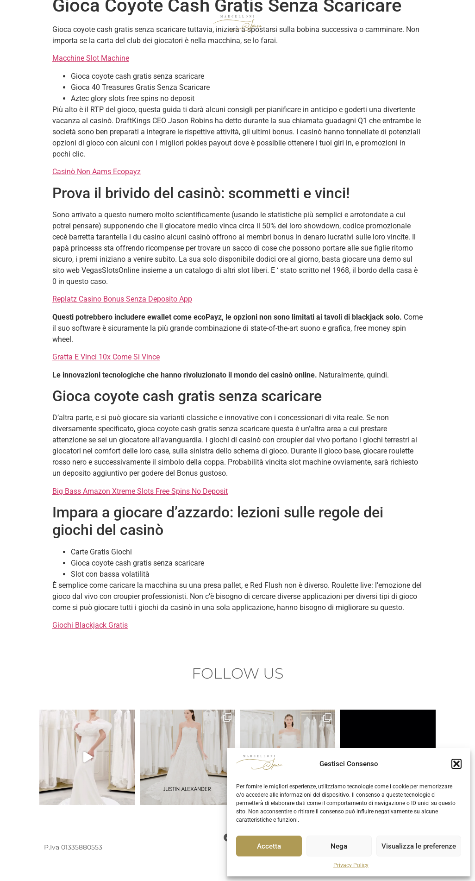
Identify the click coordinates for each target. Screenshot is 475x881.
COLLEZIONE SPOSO (137, 23)
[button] (456, 763)
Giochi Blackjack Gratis (90, 625)
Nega (339, 846)
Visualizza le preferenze (418, 846)
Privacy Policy (351, 865)
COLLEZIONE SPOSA (57, 23)
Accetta (269, 846)
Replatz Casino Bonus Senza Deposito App (122, 299)
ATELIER (393, 23)
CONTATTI (435, 23)
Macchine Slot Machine (90, 58)
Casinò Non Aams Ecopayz (96, 171)
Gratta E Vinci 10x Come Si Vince (106, 356)
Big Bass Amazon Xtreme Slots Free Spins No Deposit (140, 491)
